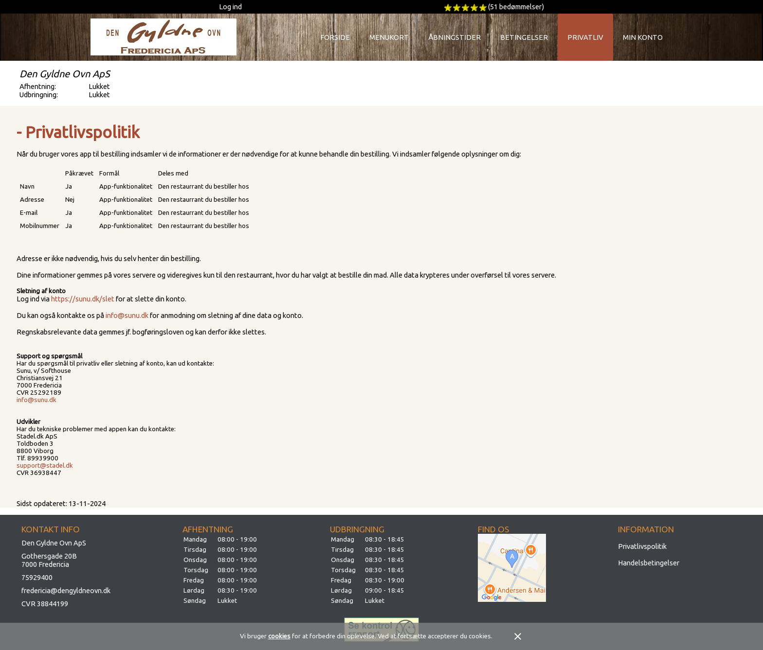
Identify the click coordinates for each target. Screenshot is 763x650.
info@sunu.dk (127, 315)
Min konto (643, 37)
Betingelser (524, 37)
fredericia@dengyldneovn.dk (65, 590)
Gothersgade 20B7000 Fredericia (49, 560)
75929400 (37, 577)
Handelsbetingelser (648, 563)
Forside (335, 37)
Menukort (389, 37)
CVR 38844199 (44, 603)
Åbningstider (454, 37)
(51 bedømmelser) (516, 6)
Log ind (230, 6)
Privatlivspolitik (642, 546)
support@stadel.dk (45, 465)
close (518, 636)
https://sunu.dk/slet (82, 299)
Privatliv (585, 37)
